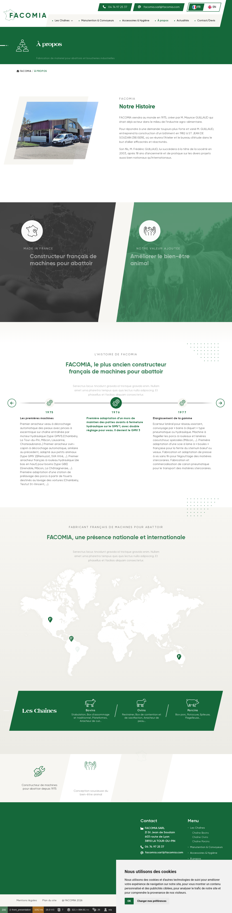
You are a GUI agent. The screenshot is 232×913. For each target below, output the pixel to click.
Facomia (25, 71)
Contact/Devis (206, 20)
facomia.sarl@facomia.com (162, 7)
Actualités (183, 20)
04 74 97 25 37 (117, 7)
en (212, 7)
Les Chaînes (64, 20)
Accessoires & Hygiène (135, 20)
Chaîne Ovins (200, 837)
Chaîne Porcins (200, 841)
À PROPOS (40, 71)
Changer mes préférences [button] (151, 901)
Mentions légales (27, 900)
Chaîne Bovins (200, 833)
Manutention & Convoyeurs (97, 20)
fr (196, 7)
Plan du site (49, 900)
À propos (163, 20)
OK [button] (129, 901)
